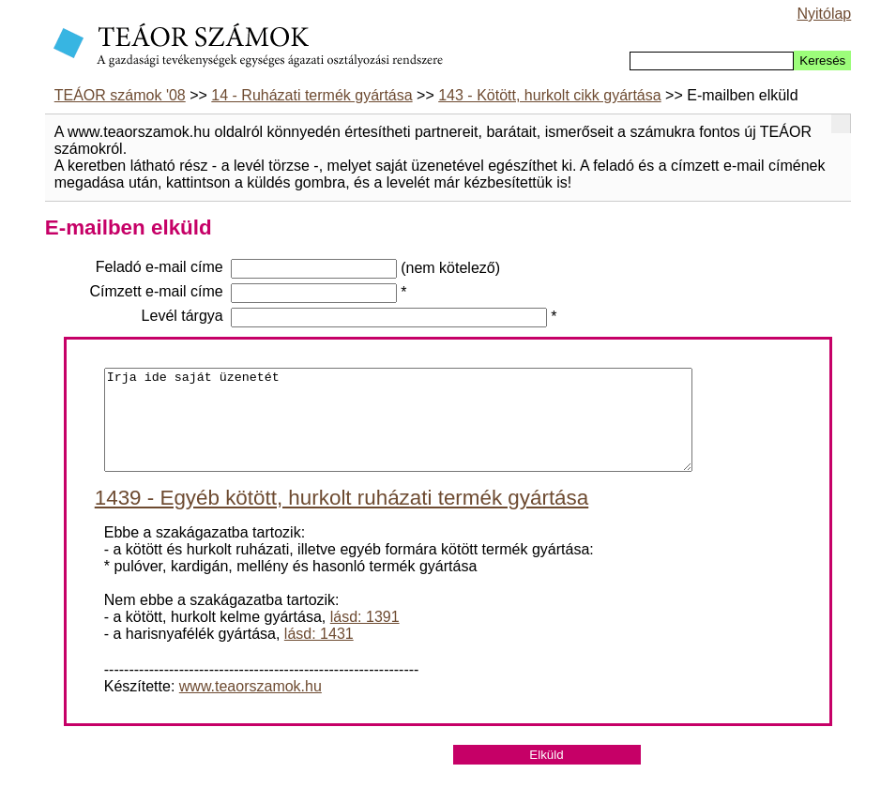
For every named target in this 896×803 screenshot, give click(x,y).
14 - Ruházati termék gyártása (311, 95)
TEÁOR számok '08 (120, 95)
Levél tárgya (182, 316)
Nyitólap (824, 14)
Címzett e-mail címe (156, 291)
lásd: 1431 (319, 653)
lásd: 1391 (365, 636)
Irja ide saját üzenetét (398, 430)
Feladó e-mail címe (159, 267)
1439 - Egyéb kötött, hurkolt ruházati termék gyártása (341, 517)
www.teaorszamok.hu (250, 706)
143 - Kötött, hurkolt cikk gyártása (549, 95)
